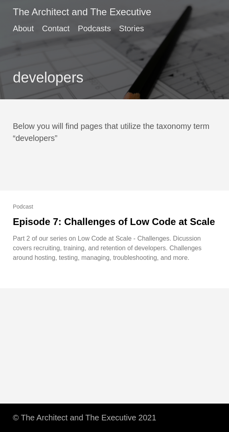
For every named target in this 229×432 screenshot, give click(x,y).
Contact (56, 28)
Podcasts (94, 28)
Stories (131, 28)
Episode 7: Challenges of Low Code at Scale (114, 221)
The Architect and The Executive (82, 11)
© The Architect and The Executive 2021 (84, 417)
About (23, 28)
